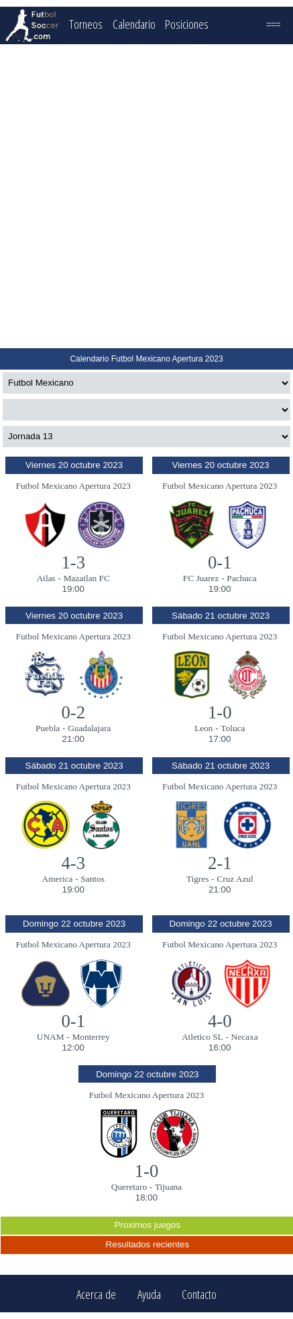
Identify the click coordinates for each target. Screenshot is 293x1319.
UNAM (50, 1037)
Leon (203, 728)
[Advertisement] (145, 196)
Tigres (197, 879)
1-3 (73, 562)
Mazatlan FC (87, 578)
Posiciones (187, 23)
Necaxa (244, 1037)
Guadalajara (89, 728)
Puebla (48, 728)
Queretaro (129, 1187)
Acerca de (96, 1294)
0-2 (73, 712)
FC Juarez (201, 578)
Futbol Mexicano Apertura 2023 (73, 486)
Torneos (86, 23)
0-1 (220, 562)
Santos (92, 879)
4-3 (73, 863)
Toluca (233, 728)
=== (273, 23)
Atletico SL (202, 1037)
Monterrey (90, 1037)
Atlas (46, 578)
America (57, 879)
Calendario (134, 23)
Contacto (199, 1294)
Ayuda (149, 1294)
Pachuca (241, 578)
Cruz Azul (235, 879)
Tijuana (168, 1187)
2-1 (220, 863)
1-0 (220, 712)
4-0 (220, 1021)
